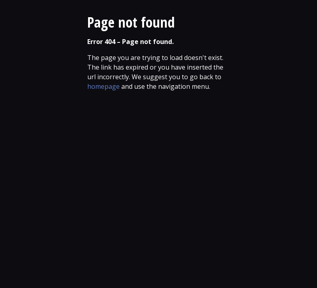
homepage (103, 86)
